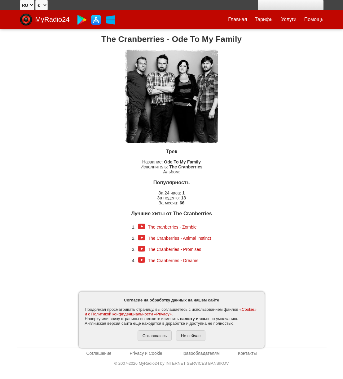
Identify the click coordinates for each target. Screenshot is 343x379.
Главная (237, 19)
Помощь (313, 19)
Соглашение (99, 353)
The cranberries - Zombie (172, 227)
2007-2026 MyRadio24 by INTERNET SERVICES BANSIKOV (171, 363)
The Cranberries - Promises (174, 249)
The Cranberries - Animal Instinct (179, 238)
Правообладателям (200, 353)
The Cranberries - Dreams (173, 260)
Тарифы (264, 19)
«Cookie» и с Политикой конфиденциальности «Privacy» (171, 311)
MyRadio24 (52, 19)
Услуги (289, 19)
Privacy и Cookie (146, 353)
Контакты (247, 353)
